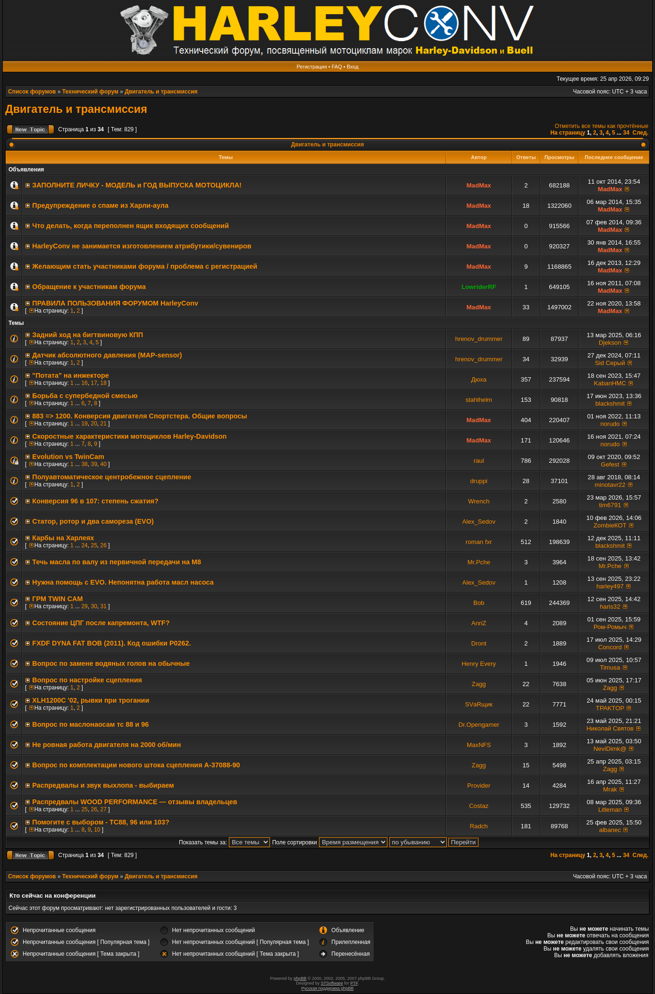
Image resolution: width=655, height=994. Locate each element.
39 (94, 464)
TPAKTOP (610, 708)
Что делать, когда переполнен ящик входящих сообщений (130, 225)
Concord (610, 647)
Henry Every (479, 663)
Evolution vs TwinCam (68, 456)
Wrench (478, 501)
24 (84, 545)
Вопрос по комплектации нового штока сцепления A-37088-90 (136, 765)
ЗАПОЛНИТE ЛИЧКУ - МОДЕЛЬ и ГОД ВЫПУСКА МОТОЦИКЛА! (136, 185)
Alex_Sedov (478, 521)
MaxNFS (479, 744)
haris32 (610, 606)
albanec (610, 829)
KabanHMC (610, 383)
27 (103, 809)
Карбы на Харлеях (63, 538)
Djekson (610, 342)
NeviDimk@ (610, 748)
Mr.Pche (478, 562)
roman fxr (479, 541)
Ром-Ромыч (610, 626)
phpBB (300, 978)
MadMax (479, 185)
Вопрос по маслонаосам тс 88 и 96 (90, 724)
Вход (353, 66)
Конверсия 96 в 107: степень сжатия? (95, 501)
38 (84, 464)
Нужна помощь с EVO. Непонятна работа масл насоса (122, 582)
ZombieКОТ (610, 525)
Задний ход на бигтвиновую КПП (87, 335)
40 (103, 464)
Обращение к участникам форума (89, 286)
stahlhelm (478, 399)
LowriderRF (479, 286)
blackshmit (610, 403)
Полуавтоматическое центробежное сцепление (111, 477)
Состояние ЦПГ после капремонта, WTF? (100, 623)
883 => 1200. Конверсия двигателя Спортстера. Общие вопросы (139, 416)
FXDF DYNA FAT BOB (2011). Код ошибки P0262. (111, 643)
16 (84, 383)
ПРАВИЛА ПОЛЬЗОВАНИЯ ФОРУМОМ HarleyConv (115, 303)
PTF (354, 983)
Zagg (479, 684)
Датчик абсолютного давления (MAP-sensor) (107, 355)
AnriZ (479, 623)
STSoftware (332, 983)
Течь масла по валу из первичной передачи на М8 (116, 562)
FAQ (337, 66)
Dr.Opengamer (478, 724)
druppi (478, 480)
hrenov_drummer (478, 338)
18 (103, 383)
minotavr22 (610, 484)
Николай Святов (610, 728)
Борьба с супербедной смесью (84, 395)
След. (640, 132)
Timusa (610, 667)
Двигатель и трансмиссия (161, 91)
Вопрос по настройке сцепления (87, 680)
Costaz (478, 805)
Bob (478, 602)
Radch (479, 826)
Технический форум (90, 91)
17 (94, 383)
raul (479, 460)
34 (626, 132)
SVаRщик (478, 704)
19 (84, 423)
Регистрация (311, 66)
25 (94, 545)
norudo (610, 423)
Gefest (610, 464)
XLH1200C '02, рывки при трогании (90, 700)
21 (103, 423)
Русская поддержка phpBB (328, 988)
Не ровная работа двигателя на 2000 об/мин (106, 744)
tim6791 (610, 505)
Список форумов (32, 91)
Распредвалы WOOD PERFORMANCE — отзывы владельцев (134, 802)
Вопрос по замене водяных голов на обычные (111, 663)
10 (97, 829)
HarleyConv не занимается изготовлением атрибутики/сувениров (141, 246)
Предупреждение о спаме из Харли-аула (100, 205)
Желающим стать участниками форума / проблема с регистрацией (144, 266)
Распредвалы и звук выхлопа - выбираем (103, 785)
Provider (478, 785)
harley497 (610, 586)
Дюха (478, 379)
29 (84, 606)
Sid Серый (610, 362)
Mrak (610, 789)
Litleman (610, 809)
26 (103, 545)
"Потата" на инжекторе (70, 375)
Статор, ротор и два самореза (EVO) (92, 521)
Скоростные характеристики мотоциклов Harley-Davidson (129, 436)
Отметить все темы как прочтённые (601, 126)
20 (94, 423)
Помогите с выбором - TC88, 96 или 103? (100, 822)
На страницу (567, 132)
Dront (479, 643)
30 (94, 606)
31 (103, 606)
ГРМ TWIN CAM (57, 599)
